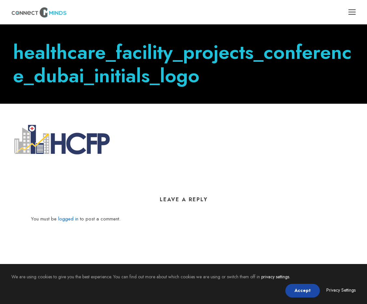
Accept (302, 290)
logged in (68, 218)
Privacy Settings (341, 290)
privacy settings (275, 276)
